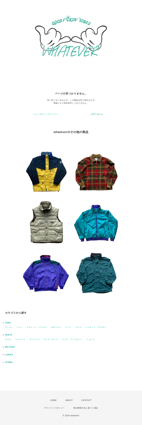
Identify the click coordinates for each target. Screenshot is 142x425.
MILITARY (10, 347)
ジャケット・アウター (95, 327)
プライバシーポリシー (54, 408)
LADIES (9, 355)
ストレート (20, 339)
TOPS (8, 323)
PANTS (8, 335)
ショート (91, 339)
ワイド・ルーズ (51, 339)
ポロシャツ (56, 327)
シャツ (20, 327)
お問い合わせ (97, 114)
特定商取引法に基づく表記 (85, 408)
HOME (53, 400)
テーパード (34, 339)
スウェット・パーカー (37, 327)
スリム (8, 339)
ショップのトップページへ (45, 114)
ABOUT (69, 400)
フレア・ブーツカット (72, 339)
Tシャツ (9, 327)
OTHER (9, 362)
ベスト (78, 327)
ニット (68, 327)
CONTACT (86, 400)
